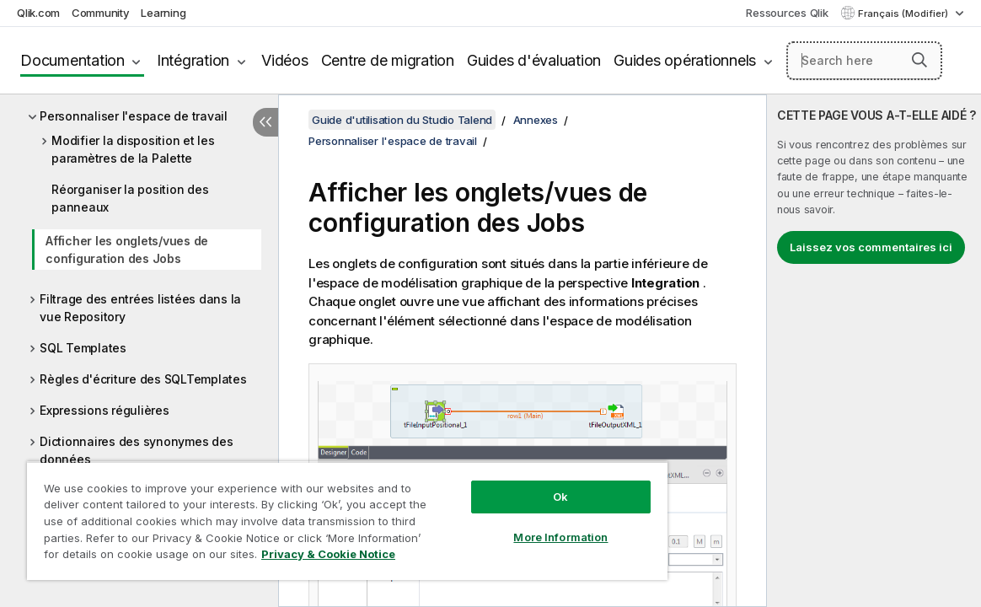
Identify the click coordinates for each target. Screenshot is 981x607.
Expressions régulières (104, 410)
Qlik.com (38, 12)
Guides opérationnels (685, 60)
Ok (499, 484)
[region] (311, 514)
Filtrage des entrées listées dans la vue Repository (140, 308)
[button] (919, 59)
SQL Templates (83, 348)
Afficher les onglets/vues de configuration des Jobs (127, 250)
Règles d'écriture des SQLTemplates (143, 379)
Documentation (72, 60)
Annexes (535, 119)
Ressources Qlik (787, 12)
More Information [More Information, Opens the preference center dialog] (500, 524)
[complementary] (874, 350)
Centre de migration (387, 60)
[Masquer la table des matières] (265, 122)
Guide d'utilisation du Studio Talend (402, 119)
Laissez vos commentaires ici (871, 247)
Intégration (193, 60)
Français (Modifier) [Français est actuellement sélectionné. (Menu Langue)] (904, 13)
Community (101, 12)
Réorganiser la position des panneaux (129, 198)
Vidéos (284, 60)
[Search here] (864, 60)
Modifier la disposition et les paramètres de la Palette (133, 149)
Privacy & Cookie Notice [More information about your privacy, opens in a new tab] (163, 557)
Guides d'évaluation (534, 60)
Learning (163, 12)
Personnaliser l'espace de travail (134, 116)
